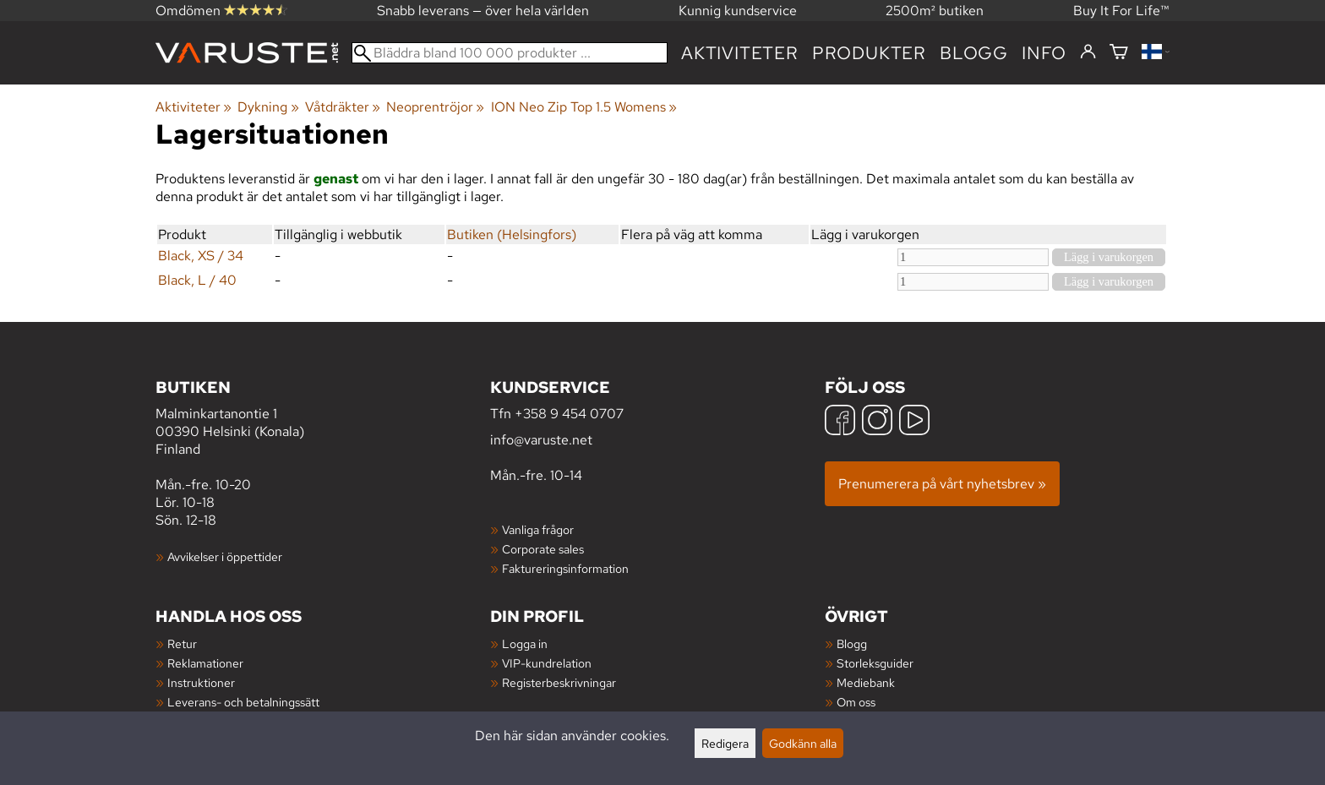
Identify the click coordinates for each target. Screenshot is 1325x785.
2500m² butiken (935, 10)
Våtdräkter (342, 107)
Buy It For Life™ (1121, 10)
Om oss (856, 702)
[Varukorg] (1119, 52)
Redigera (725, 743)
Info (1044, 52)
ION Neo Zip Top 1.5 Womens (584, 107)
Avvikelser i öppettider (224, 556)
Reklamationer (205, 663)
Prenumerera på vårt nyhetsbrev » (942, 484)
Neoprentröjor (435, 107)
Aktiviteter (740, 52)
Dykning (267, 107)
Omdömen (221, 10)
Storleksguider (875, 663)
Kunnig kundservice (738, 10)
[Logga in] (1088, 52)
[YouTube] (914, 422)
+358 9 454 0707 (569, 413)
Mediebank (866, 682)
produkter (869, 52)
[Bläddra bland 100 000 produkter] (510, 52)
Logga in (525, 643)
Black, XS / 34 (200, 255)
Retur (182, 643)
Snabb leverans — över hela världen (483, 10)
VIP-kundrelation (547, 663)
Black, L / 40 (197, 280)
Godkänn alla (803, 743)
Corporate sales (543, 549)
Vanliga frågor (538, 529)
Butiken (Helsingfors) (511, 234)
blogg (974, 52)
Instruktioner (201, 682)
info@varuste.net (541, 440)
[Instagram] (877, 422)
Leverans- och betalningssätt (243, 702)
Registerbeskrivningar (559, 682)
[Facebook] (840, 422)
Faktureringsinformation (565, 568)
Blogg (852, 643)
